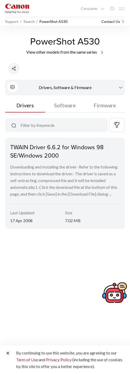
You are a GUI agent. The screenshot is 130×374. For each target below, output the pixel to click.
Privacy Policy (59, 359)
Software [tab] (65, 105)
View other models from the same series (65, 51)
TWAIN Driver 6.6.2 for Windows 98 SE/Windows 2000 (56, 151)
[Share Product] (14, 68)
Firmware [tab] (105, 105)
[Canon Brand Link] (17, 8)
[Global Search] (112, 9)
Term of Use (27, 359)
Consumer (90, 9)
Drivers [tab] (25, 105)
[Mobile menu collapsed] (122, 9)
